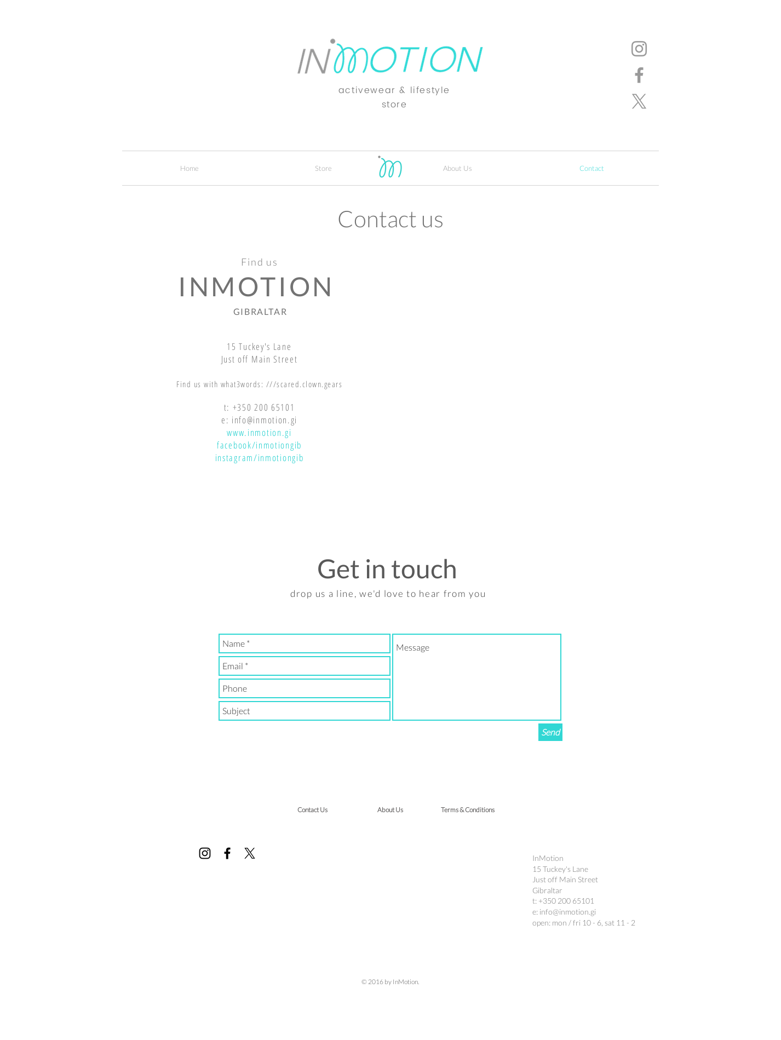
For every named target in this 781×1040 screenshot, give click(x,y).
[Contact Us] (312, 810)
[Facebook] (639, 75)
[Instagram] (639, 48)
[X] (639, 101)
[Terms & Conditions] (468, 810)
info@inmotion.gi (264, 419)
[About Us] (390, 810)
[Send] (550, 732)
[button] (323, 168)
